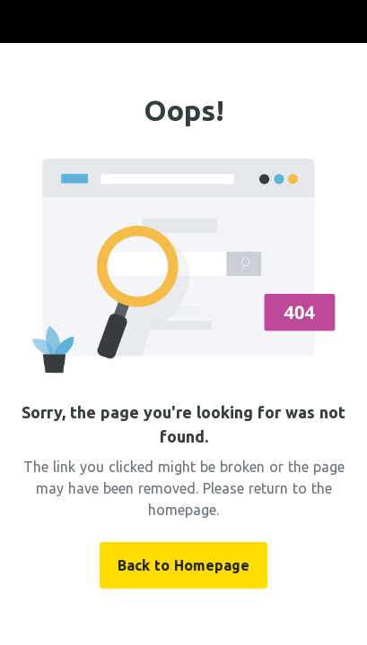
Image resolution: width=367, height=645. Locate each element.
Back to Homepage (183, 565)
